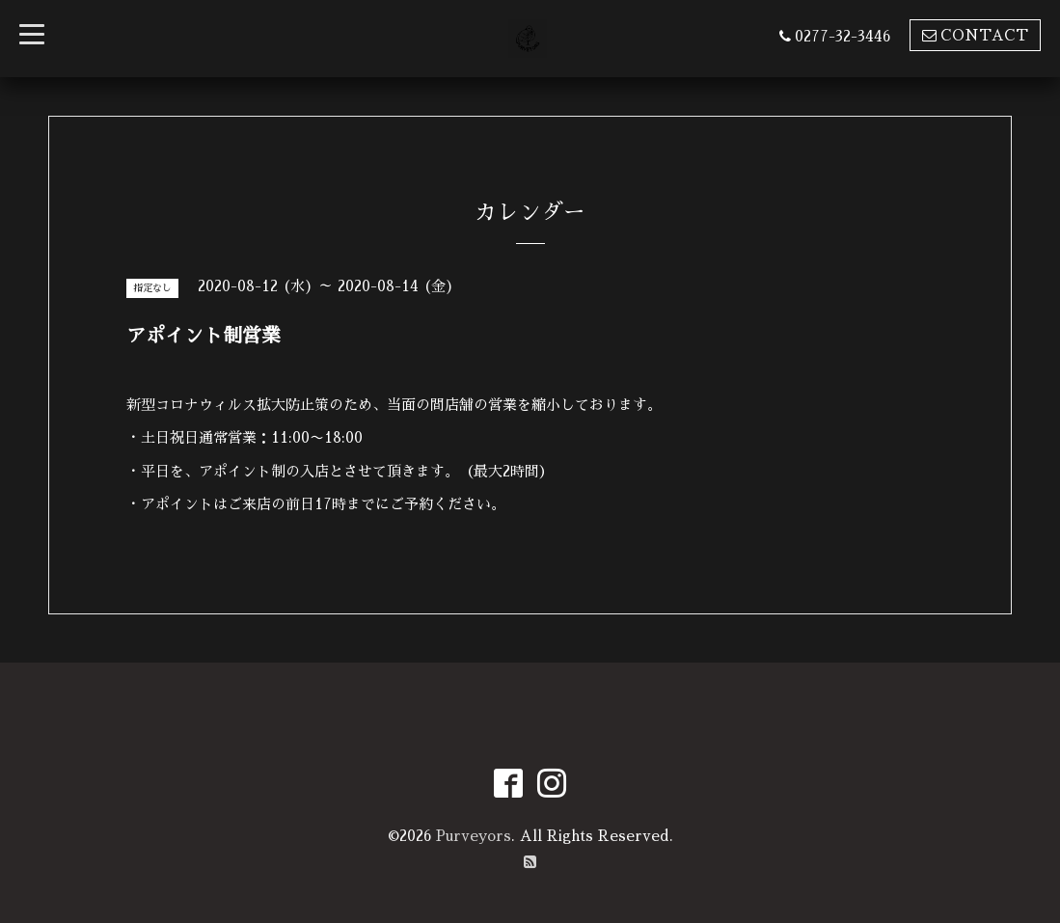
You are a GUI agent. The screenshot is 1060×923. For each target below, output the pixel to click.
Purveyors (473, 835)
